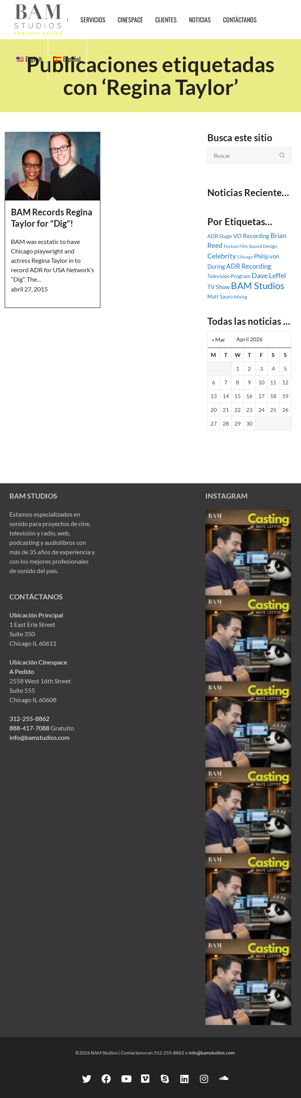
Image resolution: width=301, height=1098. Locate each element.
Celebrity (221, 255)
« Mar (218, 339)
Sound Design (263, 246)
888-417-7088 (29, 728)
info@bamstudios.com (39, 737)
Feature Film (236, 246)
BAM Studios (257, 285)
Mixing (240, 296)
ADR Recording (248, 266)
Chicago (245, 256)
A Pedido (21, 671)
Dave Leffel (269, 275)
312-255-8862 (29, 718)
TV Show (218, 286)
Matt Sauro (220, 296)
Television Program (228, 276)
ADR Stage (219, 236)
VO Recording (251, 235)
